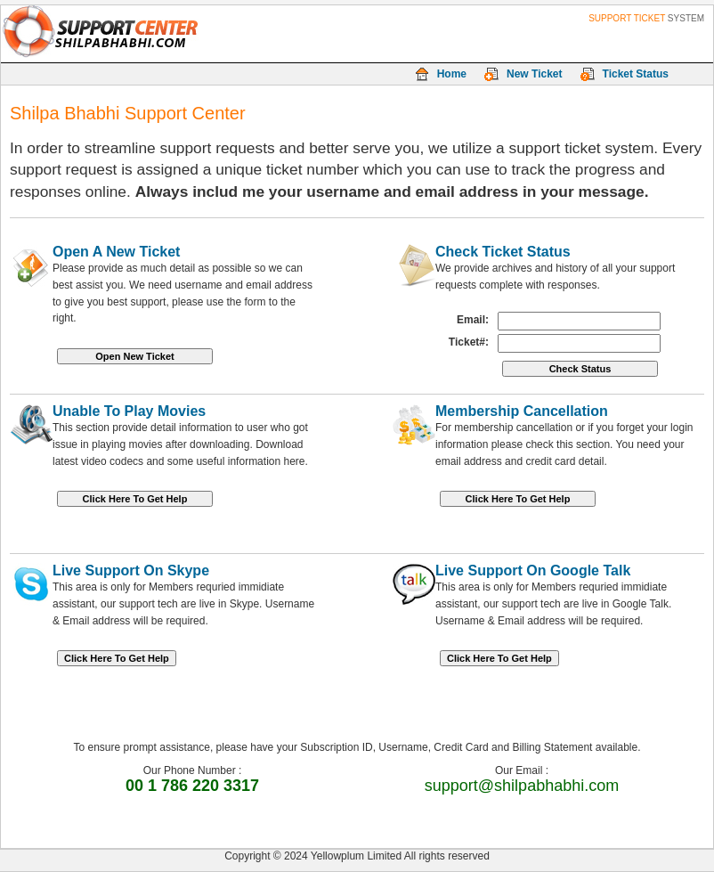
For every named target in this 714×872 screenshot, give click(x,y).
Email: (473, 320)
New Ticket (534, 74)
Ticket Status (636, 74)
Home (452, 74)
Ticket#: (469, 342)
